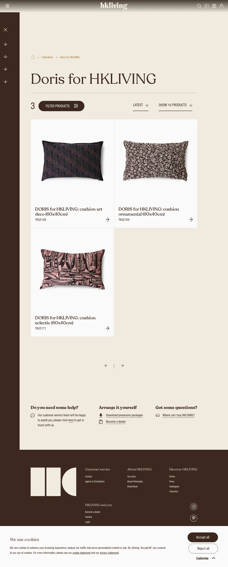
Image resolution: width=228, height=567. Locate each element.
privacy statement (109, 553)
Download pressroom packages (124, 415)
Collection (173, 492)
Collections (47, 57)
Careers (88, 517)
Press (171, 482)
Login (87, 522)
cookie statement (81, 553)
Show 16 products (173, 105)
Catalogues (174, 487)
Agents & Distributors (95, 482)
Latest (138, 105)
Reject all (203, 549)
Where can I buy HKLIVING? (179, 415)
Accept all (202, 538)
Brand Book (132, 487)
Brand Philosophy (135, 482)
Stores (172, 477)
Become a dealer (116, 422)
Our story (131, 477)
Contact (88, 477)
